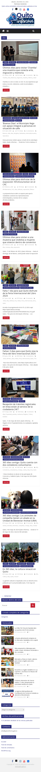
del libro (8, 358)
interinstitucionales (31, 133)
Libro (34, 301)
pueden (14, 414)
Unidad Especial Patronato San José (13, 459)
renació (16, 576)
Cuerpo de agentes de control (20, 118)
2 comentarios (29, 131)
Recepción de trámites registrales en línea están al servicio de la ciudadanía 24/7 (19, 407)
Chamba (5, 78)
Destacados (33, 62)
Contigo (20, 470)
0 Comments (28, 75)
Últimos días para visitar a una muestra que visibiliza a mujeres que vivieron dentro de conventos (19, 240)
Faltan (19, 301)
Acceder (3, 742)
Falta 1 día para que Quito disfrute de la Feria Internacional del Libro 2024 (20, 293)
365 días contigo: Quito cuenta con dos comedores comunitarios (20, 463)
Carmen (8, 247)
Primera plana (21, 563)
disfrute (12, 301)
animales (9, 525)
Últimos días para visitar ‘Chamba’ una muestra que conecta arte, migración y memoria (20, 70)
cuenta (25, 470)
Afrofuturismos (7, 189)
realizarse (20, 414)
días (9, 78)
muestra (25, 78)
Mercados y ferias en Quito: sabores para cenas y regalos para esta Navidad (26, 661)
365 (37, 467)
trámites (5, 417)
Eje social (18, 120)
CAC (13, 189)
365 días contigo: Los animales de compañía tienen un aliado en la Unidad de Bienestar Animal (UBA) (20, 518)
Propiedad (9, 414)
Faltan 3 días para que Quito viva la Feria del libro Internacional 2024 (20, 352)
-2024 (4, 301)
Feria (23, 301)
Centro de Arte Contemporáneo (12, 174)
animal (4, 525)
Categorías (4, 617)
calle (9, 133)
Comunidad (7, 118)
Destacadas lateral (23, 62)
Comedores (6, 470)
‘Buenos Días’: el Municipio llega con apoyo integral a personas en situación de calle (19, 126)
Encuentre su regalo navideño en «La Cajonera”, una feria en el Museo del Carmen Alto (26, 671)
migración (19, 78)
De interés (12, 62)
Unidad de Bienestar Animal (28, 512)
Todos (30, 414)
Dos (16, 301)
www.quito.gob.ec (20, 766)
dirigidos (16, 133)
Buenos (5, 133)
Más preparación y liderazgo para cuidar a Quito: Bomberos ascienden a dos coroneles (26, 650)
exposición (26, 189)
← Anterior (6, 596)
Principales (31, 563)
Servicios (21, 401)
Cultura (6, 62)
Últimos (30, 78)
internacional (28, 301)
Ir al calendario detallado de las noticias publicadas (16, 720)
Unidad (35, 525)
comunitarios (13, 470)
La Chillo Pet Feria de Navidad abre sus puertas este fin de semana (25, 629)
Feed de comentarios (7, 748)
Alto (4, 247)
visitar (34, 78)
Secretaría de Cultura (26, 288)
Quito (4, 303)
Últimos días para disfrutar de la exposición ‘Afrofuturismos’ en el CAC (19, 182)
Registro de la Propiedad (10, 401)
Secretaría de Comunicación (11, 288)
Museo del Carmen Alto (10, 234)
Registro (25, 414)
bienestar (15, 525)
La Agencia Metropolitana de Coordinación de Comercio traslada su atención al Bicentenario (26, 693)
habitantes (22, 133)
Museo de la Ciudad (9, 64)
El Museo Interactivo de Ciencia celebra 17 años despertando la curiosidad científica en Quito (24, 682)
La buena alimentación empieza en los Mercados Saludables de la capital (26, 639)
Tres (35, 358)
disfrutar (20, 189)
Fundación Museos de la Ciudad (24, 176)
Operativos (6, 136)
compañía (21, 525)
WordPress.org (5, 751)
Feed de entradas (6, 745)
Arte (36, 75)
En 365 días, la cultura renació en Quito (19, 570)
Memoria (13, 78)
